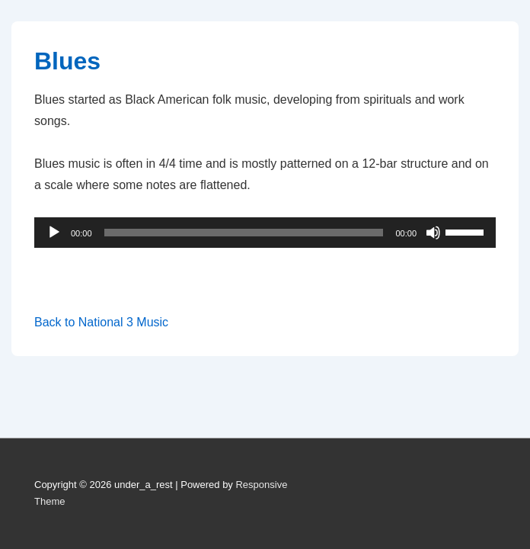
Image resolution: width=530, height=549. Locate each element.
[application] (265, 232)
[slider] (244, 232)
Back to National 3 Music (101, 322)
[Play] (54, 232)
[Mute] (433, 232)
